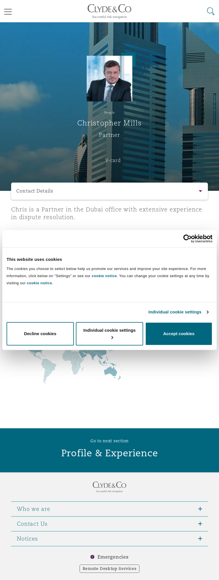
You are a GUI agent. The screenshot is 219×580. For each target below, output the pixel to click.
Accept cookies (178, 333)
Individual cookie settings (175, 311)
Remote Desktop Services (110, 568)
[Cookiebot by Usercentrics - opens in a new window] (187, 238)
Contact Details (34, 191)
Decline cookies (40, 333)
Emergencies (113, 557)
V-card (113, 160)
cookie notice (104, 276)
